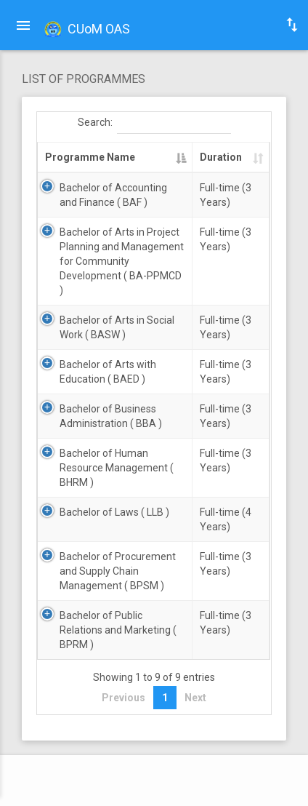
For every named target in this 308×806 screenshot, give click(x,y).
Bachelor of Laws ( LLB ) (114, 512)
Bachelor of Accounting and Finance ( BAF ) (113, 195)
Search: (154, 123)
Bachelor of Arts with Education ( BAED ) (108, 372)
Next (195, 697)
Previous (123, 697)
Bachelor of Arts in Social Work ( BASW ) (117, 327)
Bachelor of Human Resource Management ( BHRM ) (117, 467)
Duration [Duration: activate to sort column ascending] (221, 157)
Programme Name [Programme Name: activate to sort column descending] (90, 157)
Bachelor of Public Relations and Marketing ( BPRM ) (118, 630)
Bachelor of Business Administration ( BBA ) (111, 416)
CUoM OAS (85, 29)
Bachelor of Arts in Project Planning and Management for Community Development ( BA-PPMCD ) (122, 261)
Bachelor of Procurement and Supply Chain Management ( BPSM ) (118, 571)
